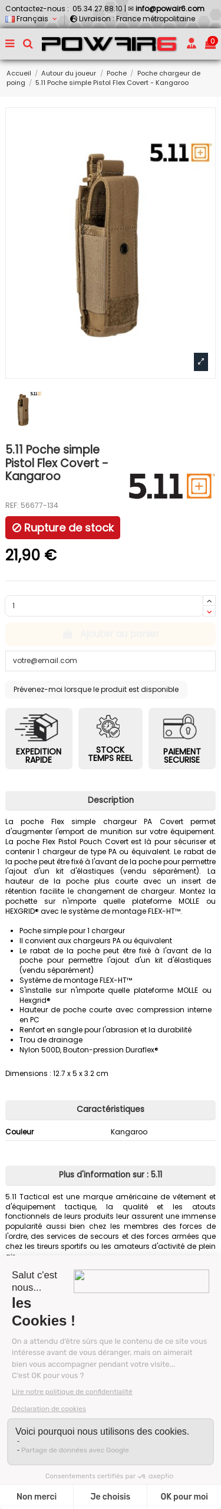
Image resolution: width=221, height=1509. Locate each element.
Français (32, 19)
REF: (12, 505)
